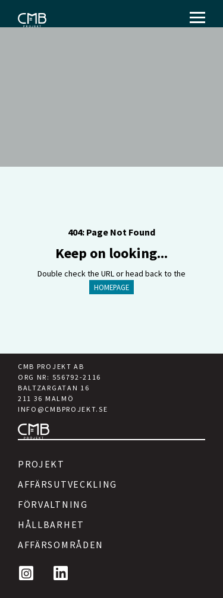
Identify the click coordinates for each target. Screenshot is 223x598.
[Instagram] (26, 573)
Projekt (41, 464)
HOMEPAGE (111, 287)
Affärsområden (60, 545)
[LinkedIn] (61, 573)
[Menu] (197, 18)
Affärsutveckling (67, 484)
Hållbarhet (51, 524)
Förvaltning (53, 504)
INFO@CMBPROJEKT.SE (63, 409)
